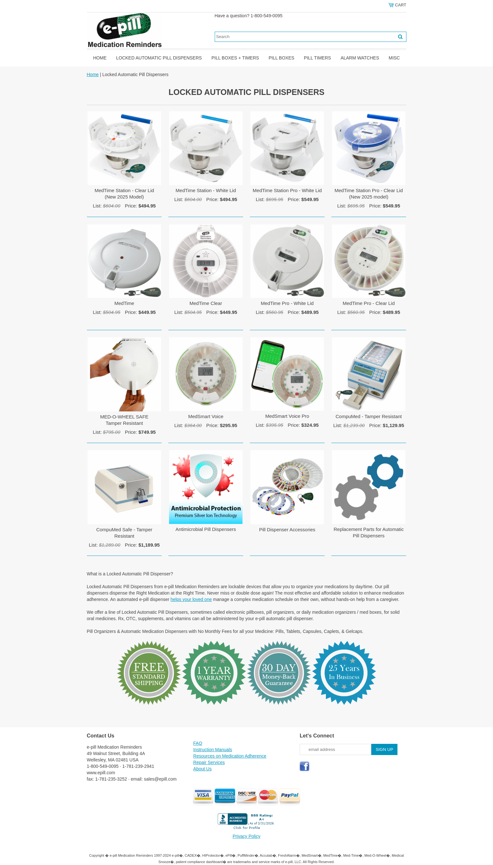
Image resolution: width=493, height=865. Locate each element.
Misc (394, 57)
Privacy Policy (246, 836)
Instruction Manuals (212, 749)
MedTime (124, 303)
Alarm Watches (360, 57)
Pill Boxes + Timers (235, 57)
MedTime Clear (205, 303)
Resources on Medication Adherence (229, 756)
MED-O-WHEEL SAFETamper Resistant (124, 420)
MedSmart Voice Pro (287, 416)
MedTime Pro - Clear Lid (369, 303)
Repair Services (209, 762)
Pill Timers (317, 57)
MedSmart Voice (205, 416)
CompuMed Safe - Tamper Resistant (124, 533)
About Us (202, 768)
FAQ (197, 743)
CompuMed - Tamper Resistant (368, 416)
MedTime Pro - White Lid (287, 303)
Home (100, 57)
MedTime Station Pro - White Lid (287, 190)
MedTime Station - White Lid (206, 190)
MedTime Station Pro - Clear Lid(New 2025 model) (369, 193)
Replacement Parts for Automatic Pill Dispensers (369, 532)
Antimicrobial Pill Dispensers (205, 529)
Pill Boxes (281, 57)
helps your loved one (191, 599)
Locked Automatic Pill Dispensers (159, 57)
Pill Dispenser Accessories (287, 529)
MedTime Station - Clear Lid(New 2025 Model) (124, 193)
